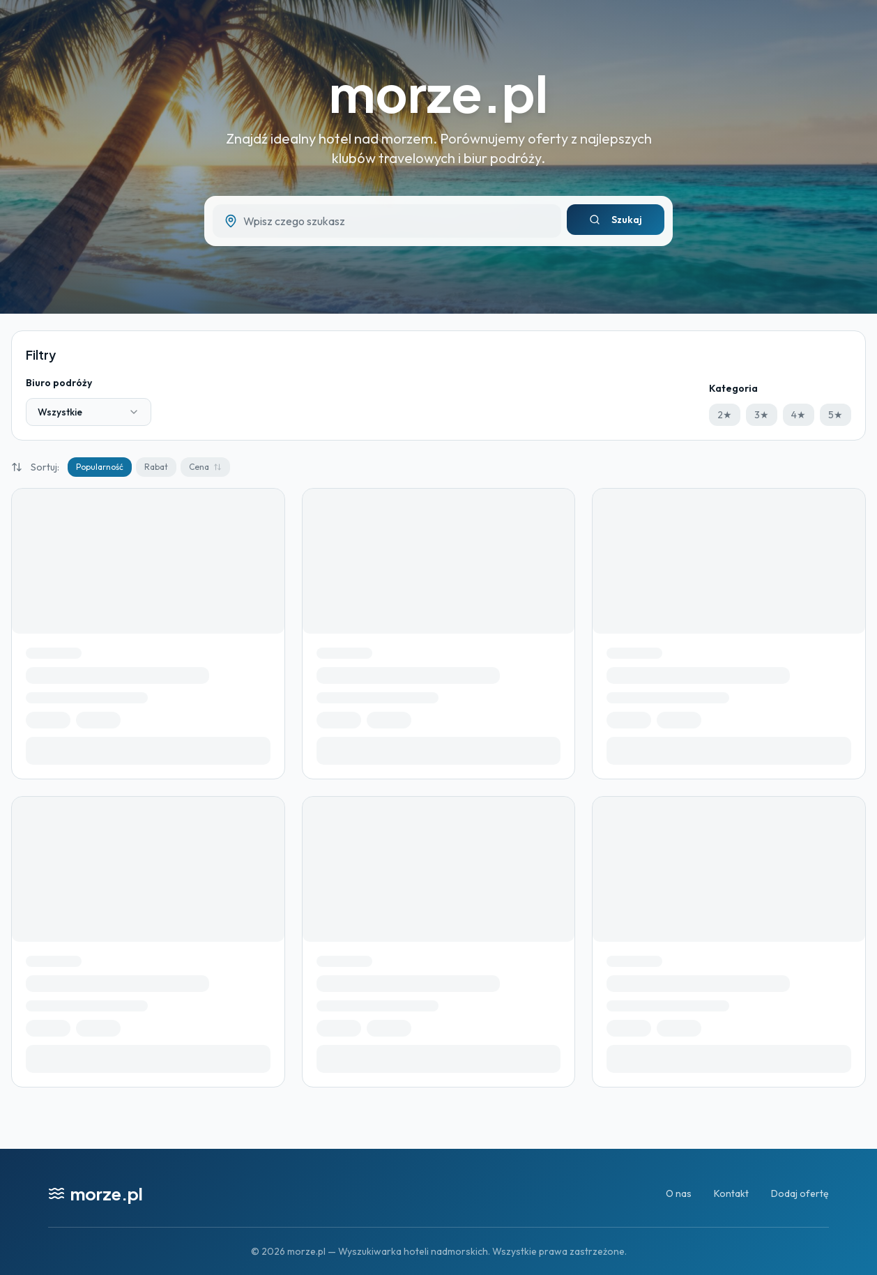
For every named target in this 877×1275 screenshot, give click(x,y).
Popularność (99, 466)
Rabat (156, 466)
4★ (798, 415)
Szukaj (615, 219)
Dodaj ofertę (800, 1193)
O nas (679, 1193)
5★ (835, 415)
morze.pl (438, 92)
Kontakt (731, 1193)
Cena (205, 466)
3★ (761, 415)
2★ (724, 415)
